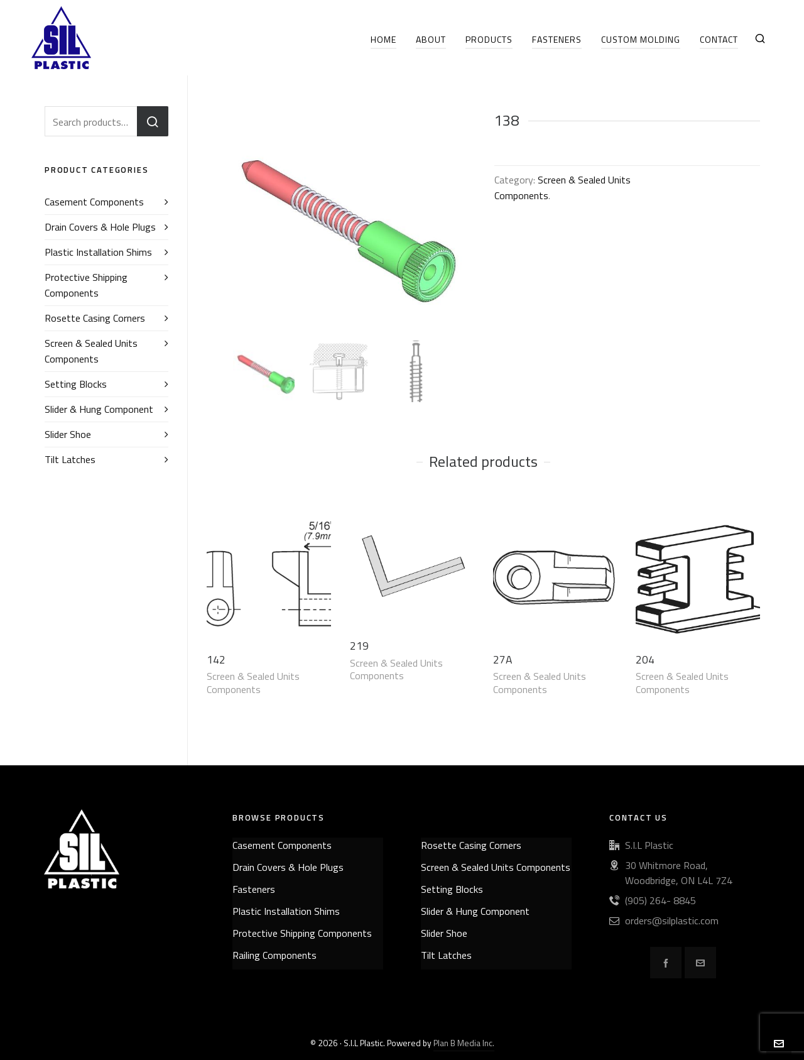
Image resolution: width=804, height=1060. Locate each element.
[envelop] (700, 962)
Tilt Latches (70, 459)
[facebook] (666, 962)
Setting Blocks (76, 383)
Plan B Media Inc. (463, 1042)
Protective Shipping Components (86, 285)
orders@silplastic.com (672, 920)
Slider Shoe (68, 434)
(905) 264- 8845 (660, 900)
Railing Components (274, 955)
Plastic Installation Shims (98, 252)
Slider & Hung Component (99, 409)
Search (152, 121)
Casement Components (94, 201)
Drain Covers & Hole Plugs (100, 226)
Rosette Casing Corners (95, 317)
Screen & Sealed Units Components (253, 683)
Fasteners (253, 889)
